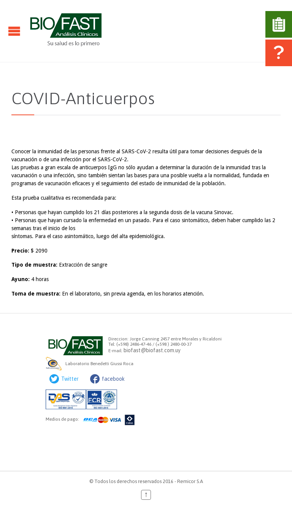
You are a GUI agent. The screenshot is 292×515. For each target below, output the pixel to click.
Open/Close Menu (14, 31)
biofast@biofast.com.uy (152, 350)
